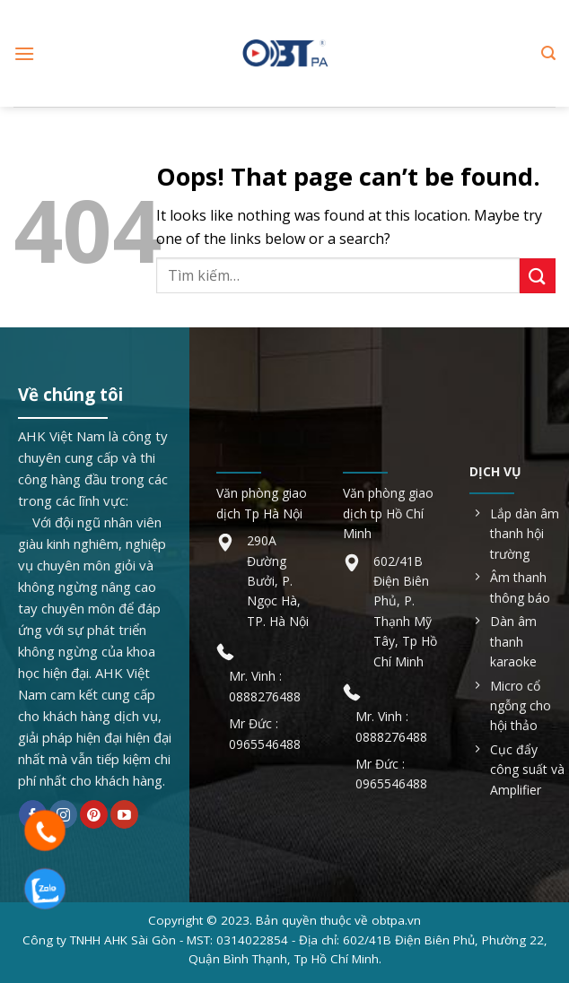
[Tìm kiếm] (548, 53)
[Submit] (538, 275)
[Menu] (24, 53)
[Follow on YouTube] (124, 814)
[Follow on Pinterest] (94, 814)
